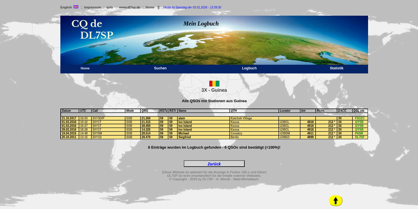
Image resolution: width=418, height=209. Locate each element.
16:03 (84, 118)
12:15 (84, 137)
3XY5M (97, 133)
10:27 (84, 125)
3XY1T (97, 122)
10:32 (84, 122)
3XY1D (97, 137)
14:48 (84, 133)
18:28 (84, 129)
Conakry (236, 133)
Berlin (235, 137)
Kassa (235, 122)
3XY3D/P (99, 118)
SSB (129, 118)
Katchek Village (241, 118)
